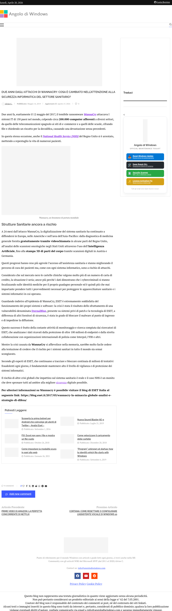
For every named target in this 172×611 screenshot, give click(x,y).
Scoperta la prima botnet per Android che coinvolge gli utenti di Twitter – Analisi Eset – (39, 419)
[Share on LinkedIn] (33, 482)
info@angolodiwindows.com (91, 564)
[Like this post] (23, 482)
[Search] (170, 25)
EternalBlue (39, 313)
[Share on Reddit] (36, 482)
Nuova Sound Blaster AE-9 (90, 416)
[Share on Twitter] (30, 482)
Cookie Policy (94, 580)
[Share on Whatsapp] (39, 482)
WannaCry (90, 119)
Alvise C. (7, 108)
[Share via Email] (46, 482)
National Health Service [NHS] (61, 140)
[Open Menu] (2, 25)
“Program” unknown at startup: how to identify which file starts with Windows (95, 449)
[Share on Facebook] (26, 482)
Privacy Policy (78, 580)
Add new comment (18, 491)
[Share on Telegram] (42, 482)
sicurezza (61, 380)
